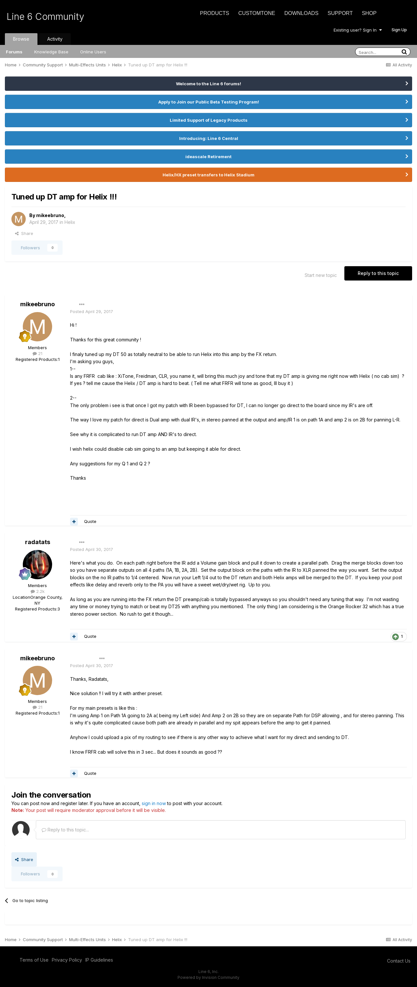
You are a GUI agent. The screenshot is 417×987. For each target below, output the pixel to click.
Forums (14, 51)
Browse (21, 39)
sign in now (154, 803)
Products (214, 13)
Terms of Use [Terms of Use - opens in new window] (34, 960)
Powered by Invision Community (208, 977)
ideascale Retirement (208, 156)
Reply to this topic (378, 273)
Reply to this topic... (65, 829)
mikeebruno (50, 215)
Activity (55, 39)
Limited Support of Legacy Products (209, 120)
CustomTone (256, 13)
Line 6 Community (45, 16)
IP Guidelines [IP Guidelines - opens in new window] (99, 960)
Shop (369, 13)
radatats (37, 542)
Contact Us (398, 961)
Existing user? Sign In (358, 30)
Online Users (93, 51)
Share (24, 233)
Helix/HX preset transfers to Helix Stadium (208, 174)
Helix (70, 222)
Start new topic (321, 275)
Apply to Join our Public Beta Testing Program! (208, 101)
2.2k (38, 591)
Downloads (301, 13)
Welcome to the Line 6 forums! (208, 83)
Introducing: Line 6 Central (208, 138)
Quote (90, 521)
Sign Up (399, 29)
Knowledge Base (51, 51)
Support (340, 13)
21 (37, 353)
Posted (91, 311)
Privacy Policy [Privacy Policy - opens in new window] (67, 960)
